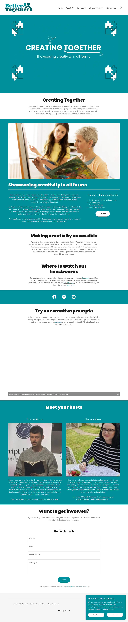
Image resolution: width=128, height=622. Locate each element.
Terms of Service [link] (82, 587)
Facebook (86, 278)
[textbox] (64, 538)
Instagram (70, 285)
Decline (96, 615)
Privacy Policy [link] (70, 587)
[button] (81, 8)
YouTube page (69, 283)
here (56, 499)
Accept (115, 615)
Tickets (103, 214)
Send (64, 580)
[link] (19, 7)
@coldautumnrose (101, 499)
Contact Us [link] (111, 8)
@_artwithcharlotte (83, 499)
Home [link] (60, 8)
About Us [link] (70, 8)
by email (58, 322)
